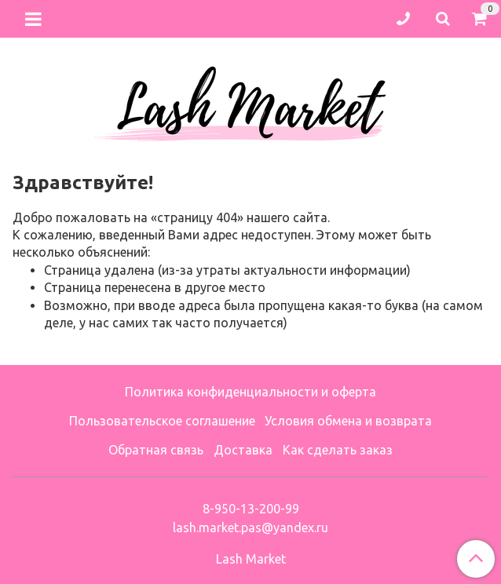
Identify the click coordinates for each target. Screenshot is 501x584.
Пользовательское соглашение (162, 421)
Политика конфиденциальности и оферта (250, 392)
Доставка (243, 450)
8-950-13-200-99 (251, 509)
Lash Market (251, 559)
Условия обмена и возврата (348, 421)
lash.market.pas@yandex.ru (250, 527)
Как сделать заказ (338, 450)
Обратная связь (155, 450)
